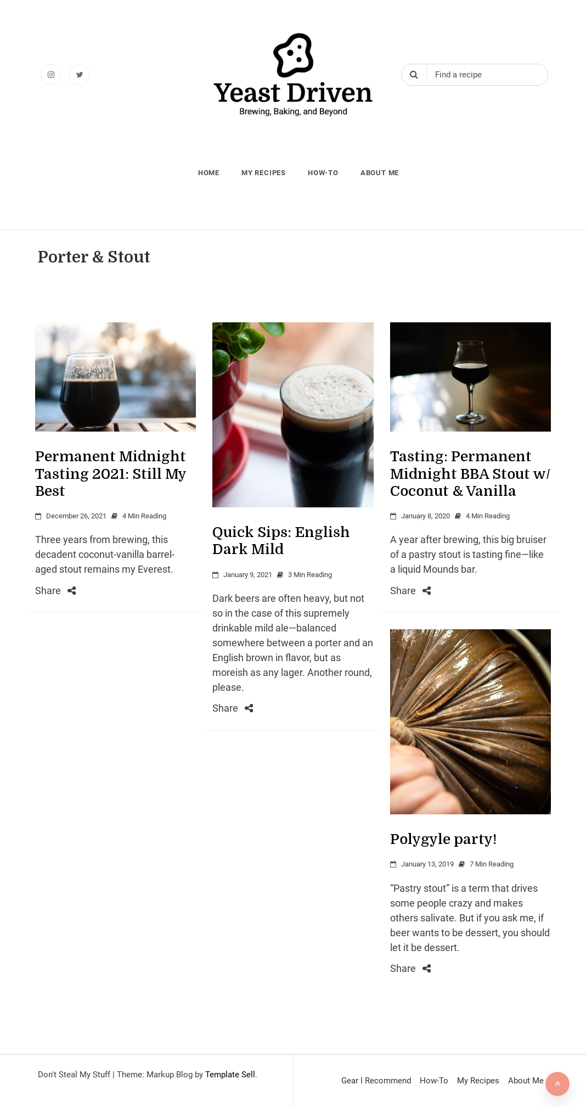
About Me (379, 173)
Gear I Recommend (376, 1081)
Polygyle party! (443, 839)
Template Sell (230, 1075)
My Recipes (263, 173)
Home (208, 173)
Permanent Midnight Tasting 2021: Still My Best (110, 474)
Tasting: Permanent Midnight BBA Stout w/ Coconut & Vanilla (470, 474)
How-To (323, 173)
